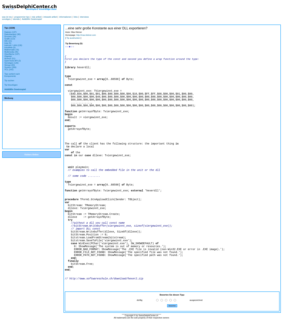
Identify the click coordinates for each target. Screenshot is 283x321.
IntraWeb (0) (10, 47)
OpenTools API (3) (12, 61)
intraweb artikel (50, 17)
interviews (84, 17)
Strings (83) (9, 65)
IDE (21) (8, 41)
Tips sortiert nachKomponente (12, 75)
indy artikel (36, 17)
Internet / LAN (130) (13, 45)
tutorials (16, 19)
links (76, 17)
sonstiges (6, 19)
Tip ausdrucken (73, 38)
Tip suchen (9, 80)
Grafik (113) (9, 39)
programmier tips (21, 17)
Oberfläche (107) (12, 54)
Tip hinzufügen (11, 85)
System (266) (10, 67)
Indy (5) (7, 43)
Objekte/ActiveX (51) (9, 57)
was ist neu (7, 17)
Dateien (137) (10, 32)
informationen (65, 17)
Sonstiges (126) (11, 63)
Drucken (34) (10, 36)
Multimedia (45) (11, 52)
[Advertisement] (137, 7)
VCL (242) (9, 69)
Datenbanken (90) (12, 34)
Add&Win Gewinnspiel (32, 19)
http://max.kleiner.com (86, 35)
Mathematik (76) (11, 50)
